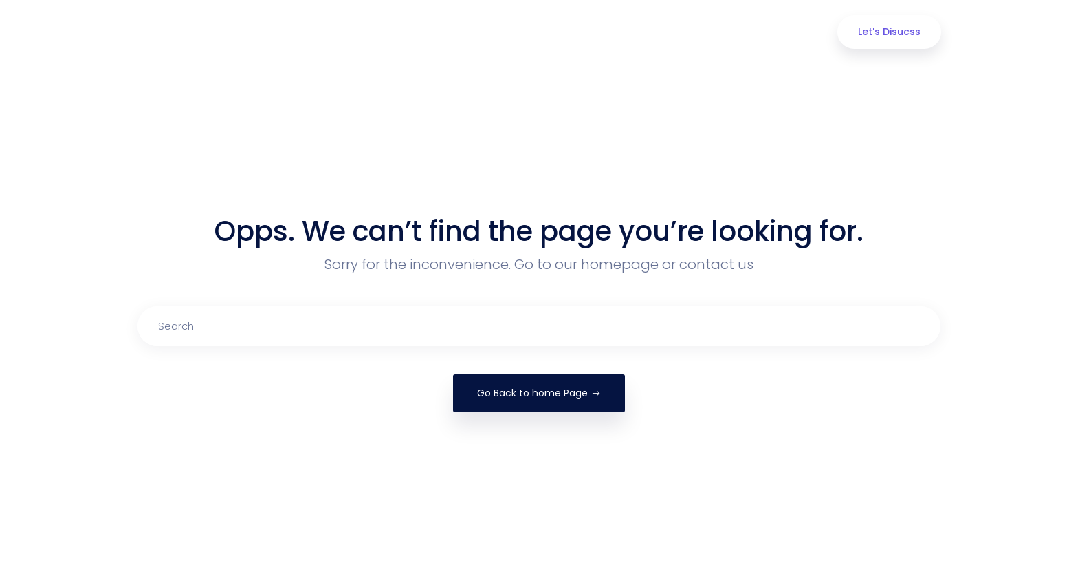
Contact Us (749, 32)
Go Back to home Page (539, 393)
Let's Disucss (889, 32)
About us (436, 32)
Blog (675, 32)
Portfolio (609, 32)
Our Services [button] (523, 32)
